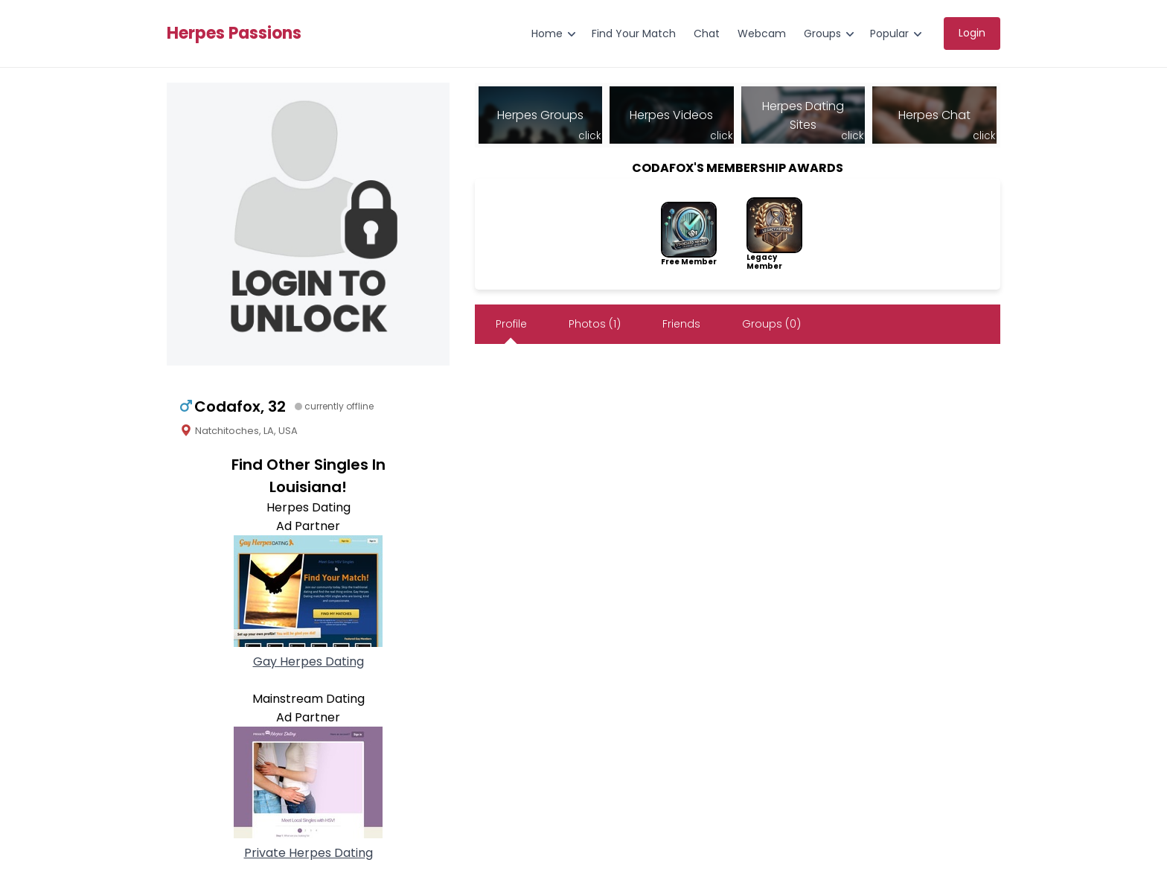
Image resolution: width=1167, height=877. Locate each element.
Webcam (762, 33)
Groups (822, 33)
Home (547, 33)
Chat (707, 33)
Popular (889, 33)
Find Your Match (634, 33)
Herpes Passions (234, 33)
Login (972, 32)
